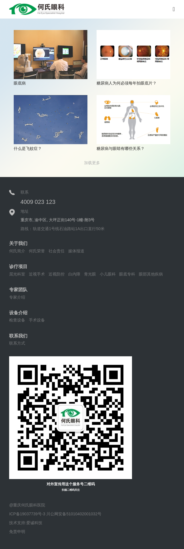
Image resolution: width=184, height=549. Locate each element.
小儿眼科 (108, 274)
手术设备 (37, 320)
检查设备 (17, 320)
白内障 (74, 274)
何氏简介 (17, 251)
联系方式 (17, 343)
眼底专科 (127, 274)
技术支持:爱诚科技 (25, 522)
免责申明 (17, 531)
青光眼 (90, 274)
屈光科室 (17, 274)
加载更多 (92, 162)
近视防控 (57, 274)
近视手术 (37, 274)
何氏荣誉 (37, 251)
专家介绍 (17, 297)
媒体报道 (76, 251)
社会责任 (57, 251)
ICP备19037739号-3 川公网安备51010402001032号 (55, 514)
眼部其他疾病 (151, 274)
